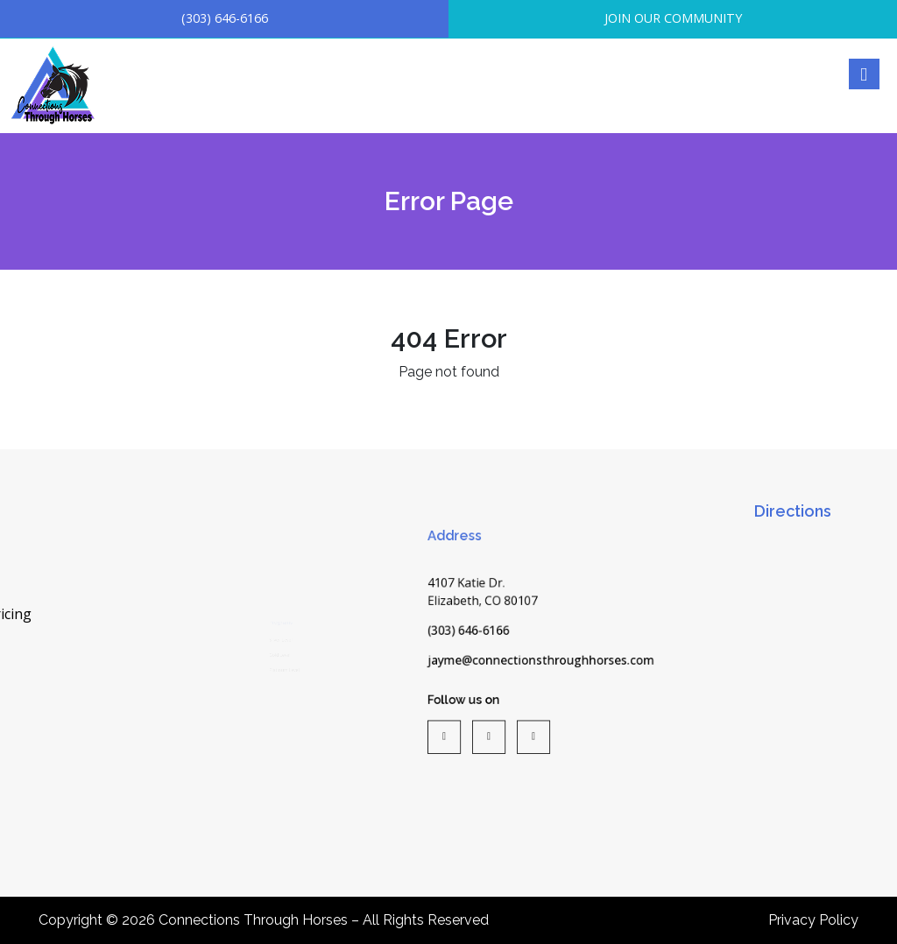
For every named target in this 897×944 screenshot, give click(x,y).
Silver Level (271, 605)
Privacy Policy (813, 920)
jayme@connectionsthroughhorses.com (540, 663)
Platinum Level (278, 666)
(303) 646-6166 (224, 18)
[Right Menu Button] (863, 74)
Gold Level (269, 636)
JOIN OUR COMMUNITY (673, 18)
